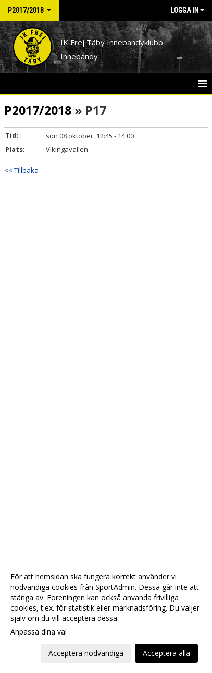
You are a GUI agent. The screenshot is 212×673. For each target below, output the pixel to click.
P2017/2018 (37, 110)
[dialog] (106, 614)
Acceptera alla (166, 653)
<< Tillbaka (21, 170)
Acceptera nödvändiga (85, 653)
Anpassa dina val (38, 632)
